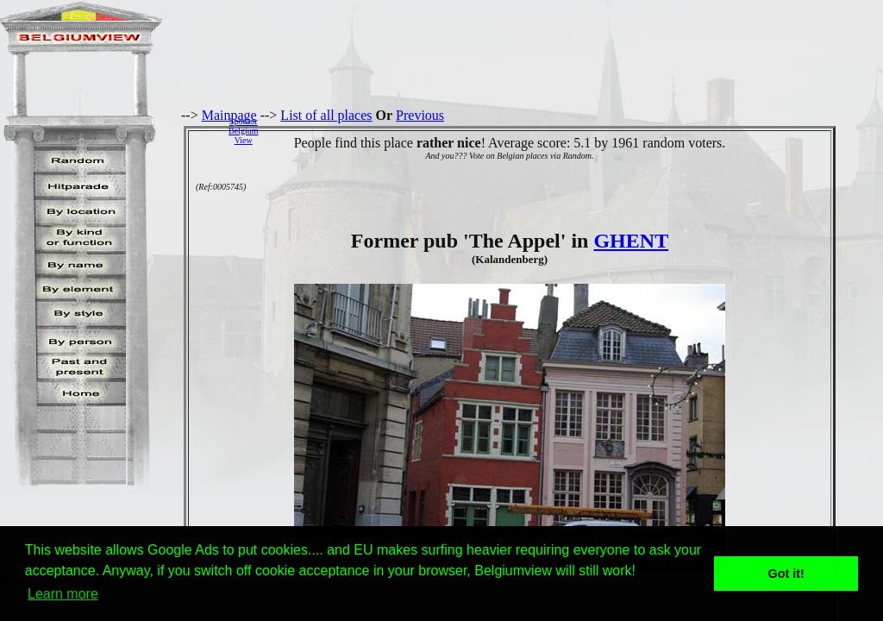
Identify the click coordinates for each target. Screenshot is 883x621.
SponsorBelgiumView (243, 130)
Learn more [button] (63, 593)
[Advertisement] (575, 130)
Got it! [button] (786, 573)
